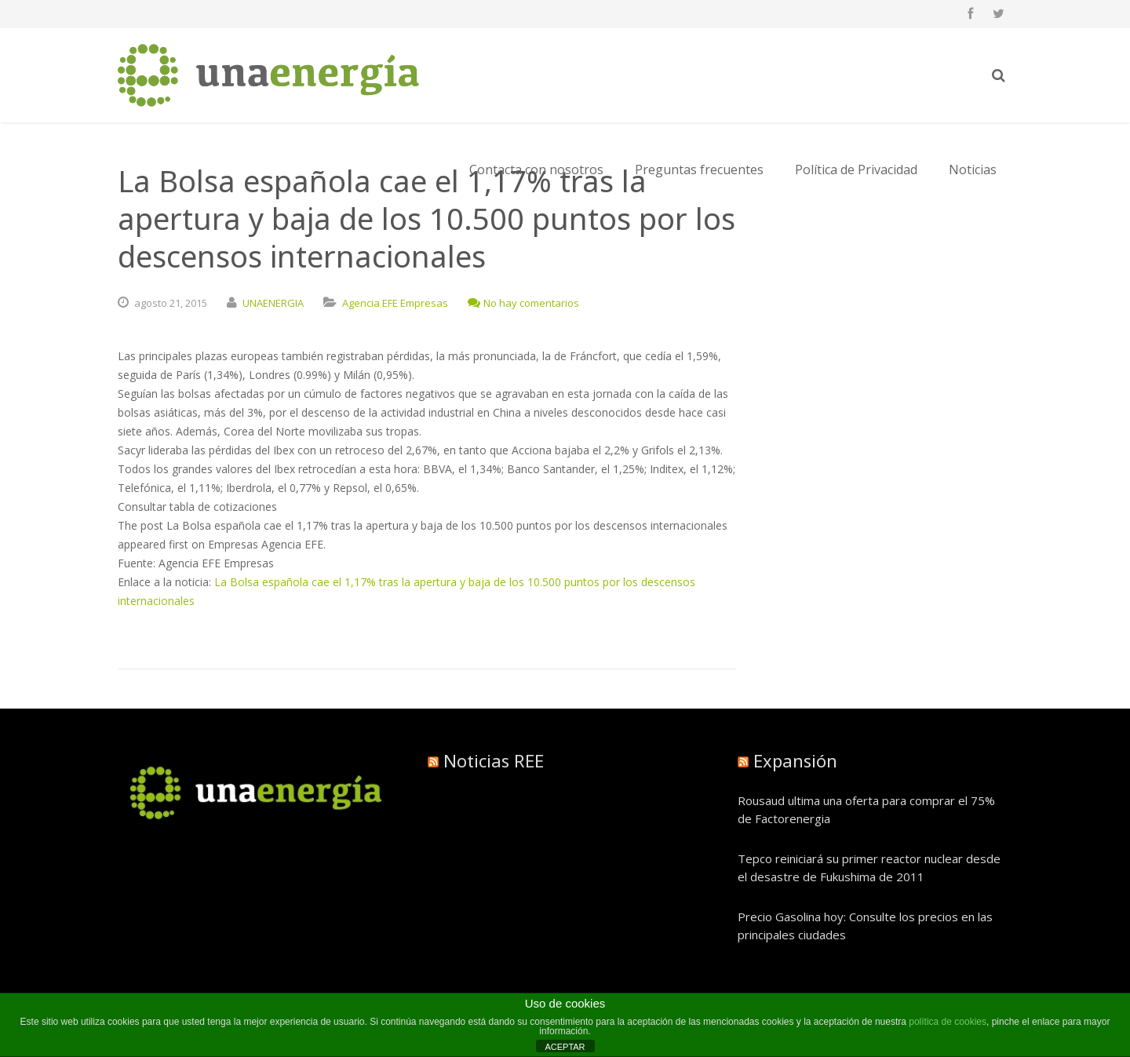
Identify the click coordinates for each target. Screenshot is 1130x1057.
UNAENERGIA (273, 303)
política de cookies (947, 1021)
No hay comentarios (523, 303)
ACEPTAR (565, 1047)
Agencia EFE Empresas (395, 303)
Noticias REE (493, 760)
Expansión (795, 760)
